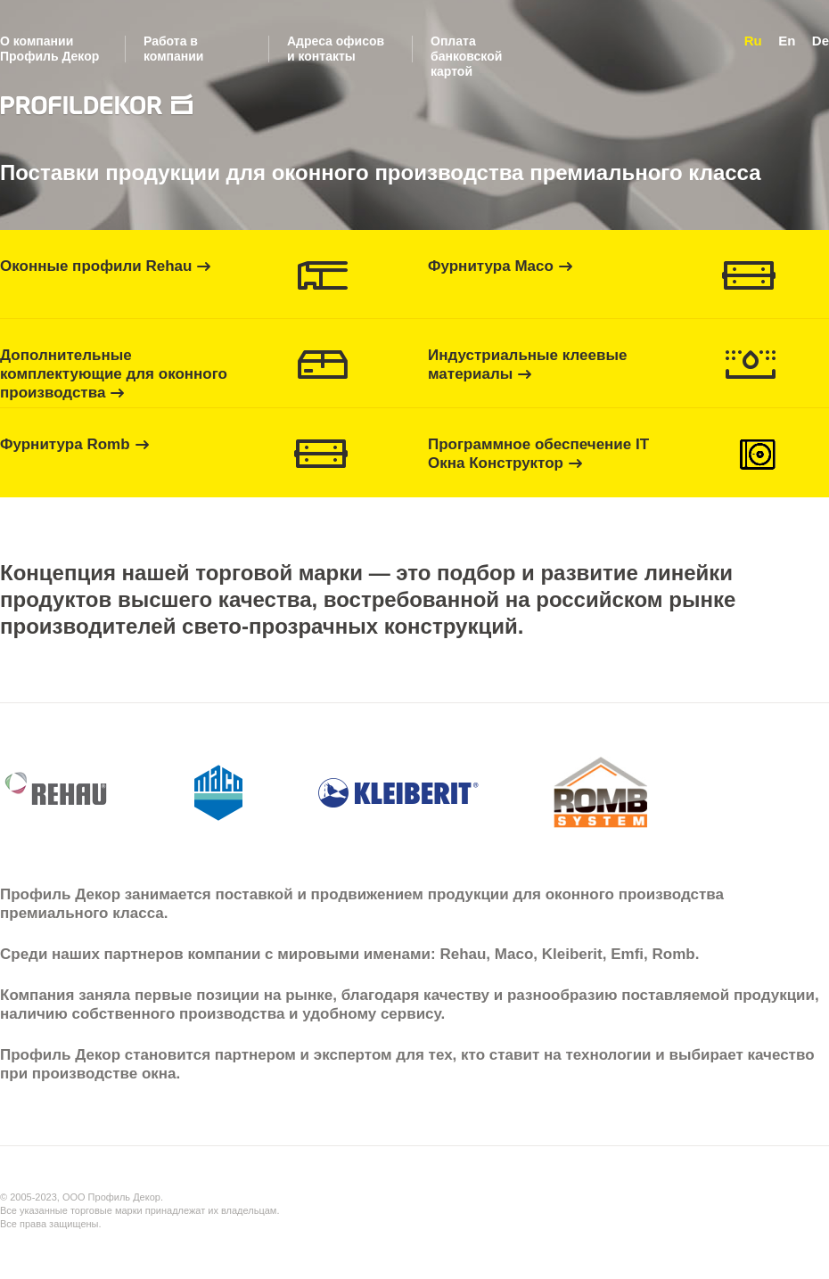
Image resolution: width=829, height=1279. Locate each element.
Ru (753, 40)
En (786, 40)
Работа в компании (173, 48)
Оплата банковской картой (466, 56)
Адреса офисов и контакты (335, 48)
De (820, 40)
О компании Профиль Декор (49, 48)
